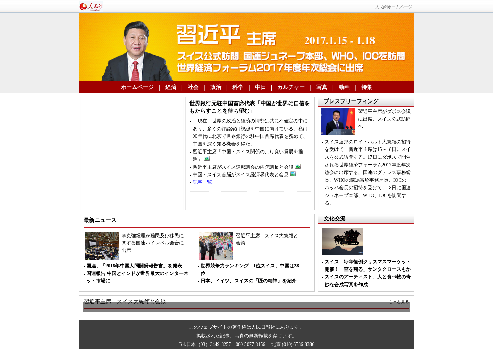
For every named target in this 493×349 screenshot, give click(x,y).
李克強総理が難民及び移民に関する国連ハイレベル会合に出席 (153, 243)
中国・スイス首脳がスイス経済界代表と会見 (244, 174)
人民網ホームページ (393, 6)
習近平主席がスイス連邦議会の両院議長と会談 (247, 167)
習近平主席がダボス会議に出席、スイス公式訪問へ (384, 119)
